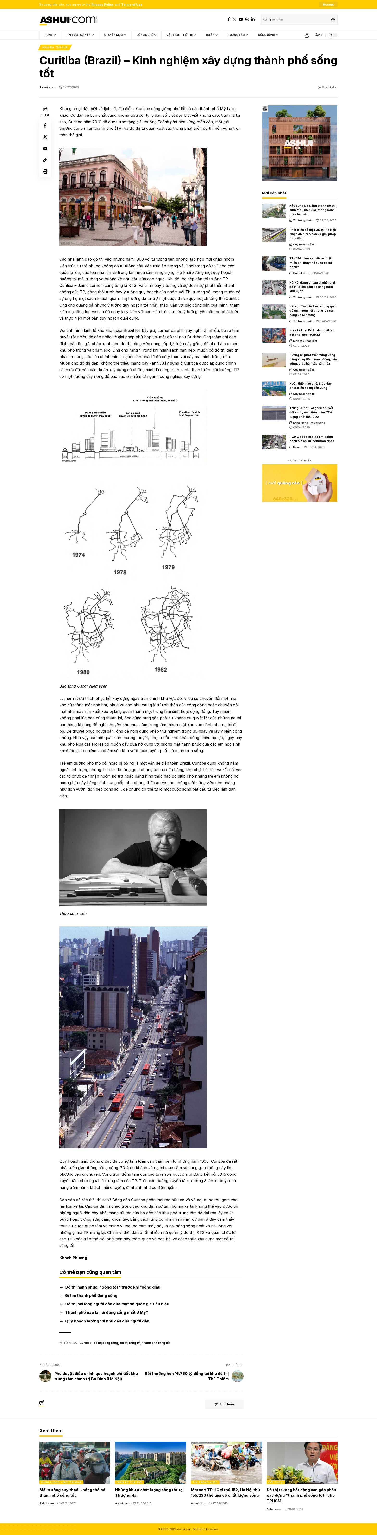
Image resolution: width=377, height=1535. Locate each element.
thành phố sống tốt (156, 1343)
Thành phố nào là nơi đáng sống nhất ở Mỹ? (106, 1312)
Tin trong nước (303, 220)
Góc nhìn (299, 273)
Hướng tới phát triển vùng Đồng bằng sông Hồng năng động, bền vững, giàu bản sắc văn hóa (313, 359)
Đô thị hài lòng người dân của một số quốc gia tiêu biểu (117, 1304)
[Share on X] (45, 137)
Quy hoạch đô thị (304, 244)
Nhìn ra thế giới (55, 47)
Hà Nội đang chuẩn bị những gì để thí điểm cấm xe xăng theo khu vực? (312, 287)
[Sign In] (306, 35)
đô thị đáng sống (106, 1343)
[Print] (45, 172)
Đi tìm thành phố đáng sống (91, 1295)
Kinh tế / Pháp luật (305, 340)
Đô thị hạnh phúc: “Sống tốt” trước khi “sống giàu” (114, 1287)
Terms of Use (131, 4)
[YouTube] (241, 19)
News (297, 447)
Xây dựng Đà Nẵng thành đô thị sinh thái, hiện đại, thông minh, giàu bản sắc (312, 210)
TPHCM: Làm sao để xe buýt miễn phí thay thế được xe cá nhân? (310, 263)
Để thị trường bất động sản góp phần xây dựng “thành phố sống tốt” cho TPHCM (301, 1495)
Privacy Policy (102, 4)
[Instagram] (247, 19)
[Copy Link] (45, 160)
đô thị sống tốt (130, 1343)
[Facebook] (228, 19)
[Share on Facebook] (45, 125)
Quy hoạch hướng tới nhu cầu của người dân (107, 1321)
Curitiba (85, 1343)
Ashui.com (47, 87)
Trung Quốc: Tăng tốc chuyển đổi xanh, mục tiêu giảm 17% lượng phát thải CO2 (311, 412)
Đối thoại (275, 1482)
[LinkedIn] (253, 19)
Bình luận (224, 1404)
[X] (234, 19)
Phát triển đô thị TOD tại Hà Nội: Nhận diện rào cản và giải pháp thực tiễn (312, 234)
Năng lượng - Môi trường (309, 423)
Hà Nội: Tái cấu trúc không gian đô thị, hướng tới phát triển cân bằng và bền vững (313, 311)
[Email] (45, 149)
